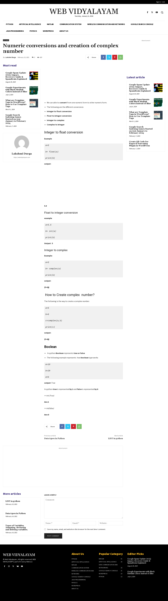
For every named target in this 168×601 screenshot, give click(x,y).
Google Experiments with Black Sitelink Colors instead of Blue (16, 89)
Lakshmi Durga (10, 57)
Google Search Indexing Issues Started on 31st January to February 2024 (15, 119)
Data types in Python (54, 438)
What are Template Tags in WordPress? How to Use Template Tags (16, 103)
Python (6, 40)
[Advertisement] (83, 81)
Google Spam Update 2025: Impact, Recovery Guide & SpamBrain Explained (16, 76)
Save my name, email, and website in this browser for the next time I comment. (76, 529)
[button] (162, 12)
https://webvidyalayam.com (22, 157)
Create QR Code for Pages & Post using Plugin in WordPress (139, 144)
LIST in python (115, 438)
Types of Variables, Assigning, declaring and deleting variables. (16, 527)
